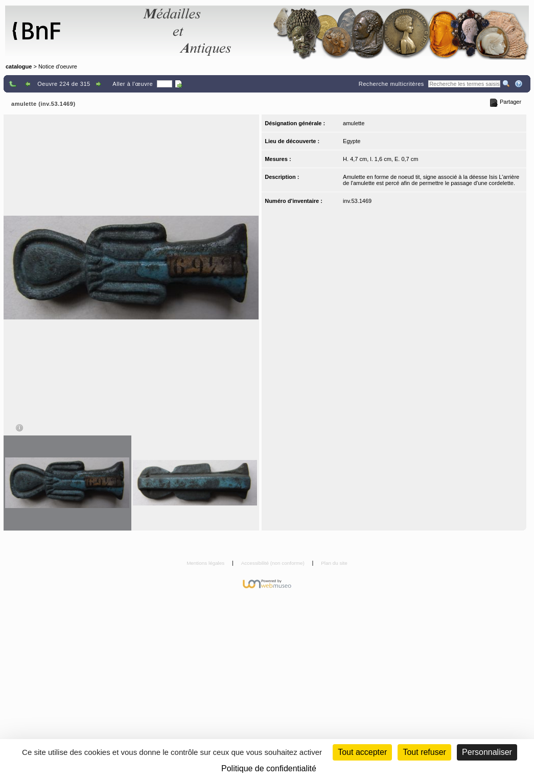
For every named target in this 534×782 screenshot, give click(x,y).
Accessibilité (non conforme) (273, 563)
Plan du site (334, 563)
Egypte (351, 141)
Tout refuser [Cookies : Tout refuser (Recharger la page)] (424, 752)
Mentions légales (206, 563)
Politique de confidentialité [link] (268, 768)
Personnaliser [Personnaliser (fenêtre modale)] (487, 752)
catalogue (19, 66)
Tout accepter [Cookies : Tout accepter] (362, 752)
